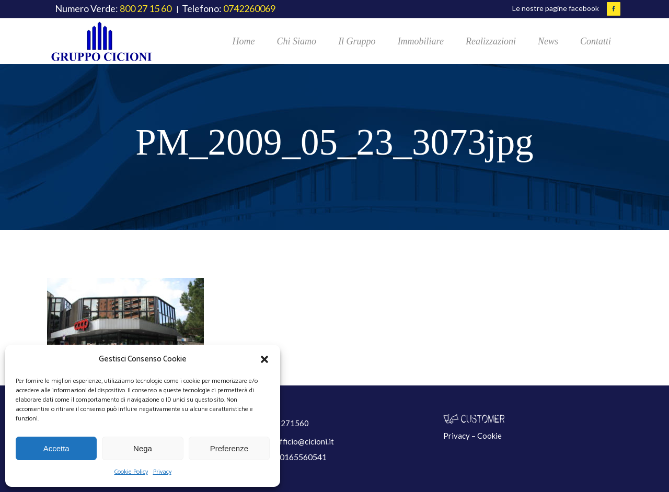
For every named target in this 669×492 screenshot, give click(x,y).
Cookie (489, 435)
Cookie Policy (131, 472)
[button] (264, 359)
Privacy (162, 472)
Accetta (56, 448)
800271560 (288, 423)
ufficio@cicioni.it (304, 441)
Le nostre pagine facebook (555, 8)
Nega (142, 448)
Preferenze (229, 448)
